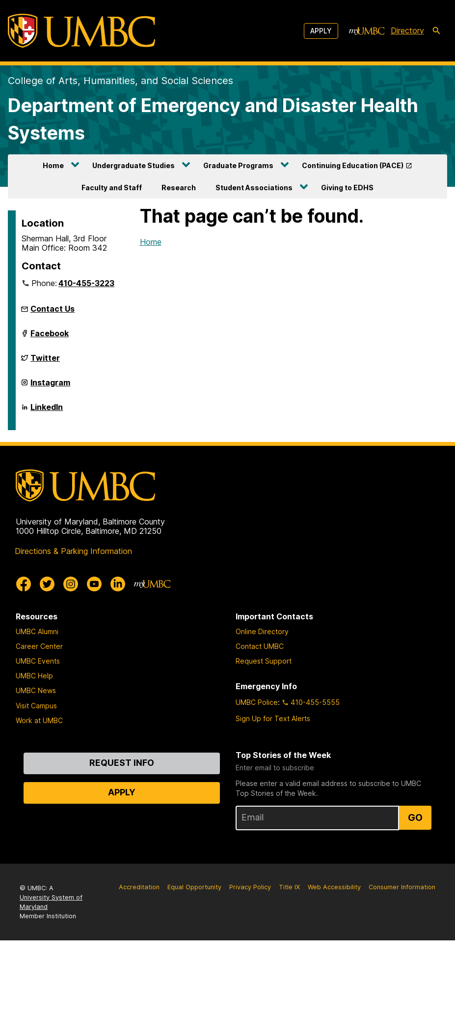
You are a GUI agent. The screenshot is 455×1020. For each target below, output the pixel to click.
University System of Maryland (51, 902)
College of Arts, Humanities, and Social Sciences (120, 81)
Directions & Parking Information (73, 551)
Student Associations (254, 187)
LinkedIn (46, 411)
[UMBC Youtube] (94, 584)
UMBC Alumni (37, 631)
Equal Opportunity (194, 887)
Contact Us (52, 309)
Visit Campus (36, 705)
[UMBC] (81, 31)
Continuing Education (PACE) (352, 165)
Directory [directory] (407, 30)
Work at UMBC (39, 720)
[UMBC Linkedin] (118, 584)
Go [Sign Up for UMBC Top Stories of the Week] (415, 817)
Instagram (50, 386)
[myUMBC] (366, 31)
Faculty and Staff (111, 187)
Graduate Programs (238, 165)
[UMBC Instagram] (70, 584)
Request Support (264, 661)
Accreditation (139, 887)
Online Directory (262, 631)
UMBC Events (38, 661)
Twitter (45, 362)
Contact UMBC (260, 646)
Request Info (121, 763)
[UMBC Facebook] (23, 584)
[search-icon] (436, 31)
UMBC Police (257, 702)
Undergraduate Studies (133, 165)
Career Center (39, 646)
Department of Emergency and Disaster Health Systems (213, 119)
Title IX (289, 887)
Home (53, 165)
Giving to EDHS (347, 187)
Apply (321, 31)
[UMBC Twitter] (47, 584)
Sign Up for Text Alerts (273, 718)
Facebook (49, 337)
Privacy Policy (250, 887)
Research (178, 187)
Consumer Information (402, 887)
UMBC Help (34, 675)
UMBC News (36, 690)
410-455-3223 (86, 283)
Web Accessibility (334, 887)
